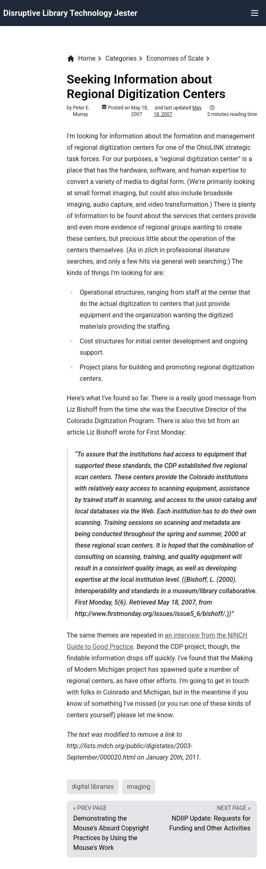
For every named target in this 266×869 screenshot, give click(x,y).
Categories (121, 58)
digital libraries (93, 786)
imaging (138, 786)
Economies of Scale (175, 58)
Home (81, 59)
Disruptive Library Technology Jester (70, 13)
